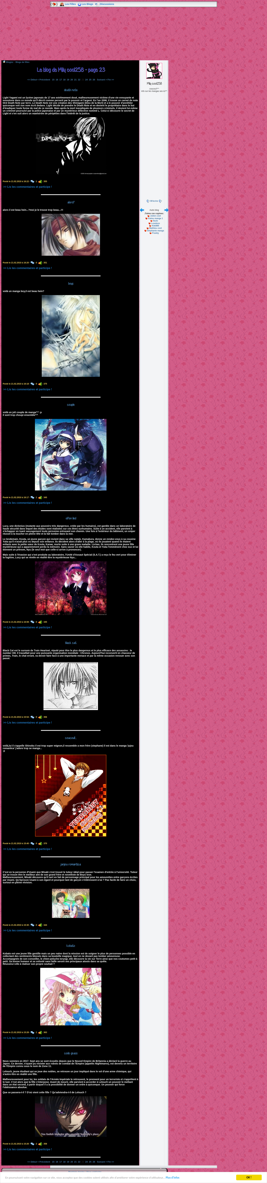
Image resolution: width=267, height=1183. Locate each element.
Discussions (107, 4)
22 (79, 79)
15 (53, 79)
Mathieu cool (155, 228)
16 (57, 79)
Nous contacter (94, 1172)
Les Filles (70, 4)
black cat (70, 643)
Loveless (155, 223)
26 (94, 79)
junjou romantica (71, 864)
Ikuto (155, 221)
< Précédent (43, 79)
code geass (70, 1053)
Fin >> (111, 79)
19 (68, 79)
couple (71, 404)
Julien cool (155, 216)
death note (71, 90)
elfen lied (71, 518)
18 (64, 79)
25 (90, 79)
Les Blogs (87, 4)
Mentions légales (76, 1172)
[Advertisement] (134, 36)
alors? (70, 202)
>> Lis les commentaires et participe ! (27, 186)
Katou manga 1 (155, 218)
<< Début (32, 79)
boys (70, 283)
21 (75, 79)
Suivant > (102, 79)
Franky (155, 233)
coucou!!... (71, 738)
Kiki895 (155, 226)
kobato (70, 946)
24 (86, 79)
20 (72, 79)
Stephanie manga (155, 230)
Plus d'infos (172, 1178)
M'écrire (154, 201)
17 (60, 79)
